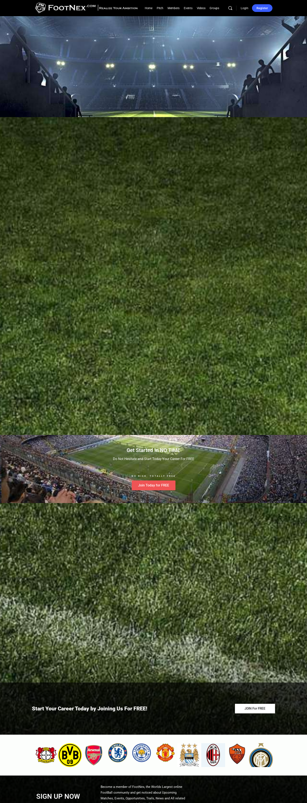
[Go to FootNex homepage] (86, 8)
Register (262, 8)
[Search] (230, 8)
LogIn (244, 8)
